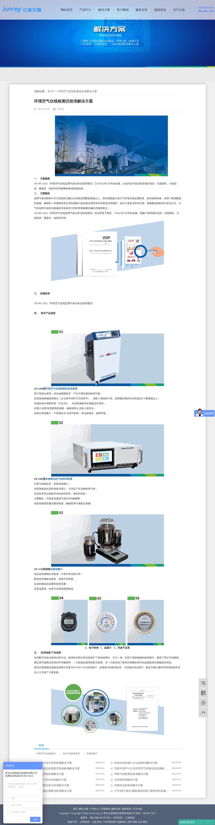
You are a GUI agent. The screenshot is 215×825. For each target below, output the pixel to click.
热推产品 (72, 822)
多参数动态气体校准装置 (58, 479)
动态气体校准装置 (71, 753)
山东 (94, 822)
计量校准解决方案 (94, 74)
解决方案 (104, 9)
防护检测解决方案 (125, 74)
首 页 (51, 91)
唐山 (124, 822)
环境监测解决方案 (24, 74)
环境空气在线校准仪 (46, 753)
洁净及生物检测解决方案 (59, 74)
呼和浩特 (112, 822)
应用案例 (105, 809)
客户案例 (123, 9)
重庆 (145, 822)
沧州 (130, 822)
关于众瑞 (179, 9)
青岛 (99, 822)
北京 (140, 822)
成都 (119, 822)
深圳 (135, 822)
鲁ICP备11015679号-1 (101, 817)
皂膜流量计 (56, 569)
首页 (75, 809)
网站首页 (67, 9)
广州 (104, 822)
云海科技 (130, 817)
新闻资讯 (160, 9)
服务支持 (141, 9)
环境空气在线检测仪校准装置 (61, 388)
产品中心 (85, 9)
